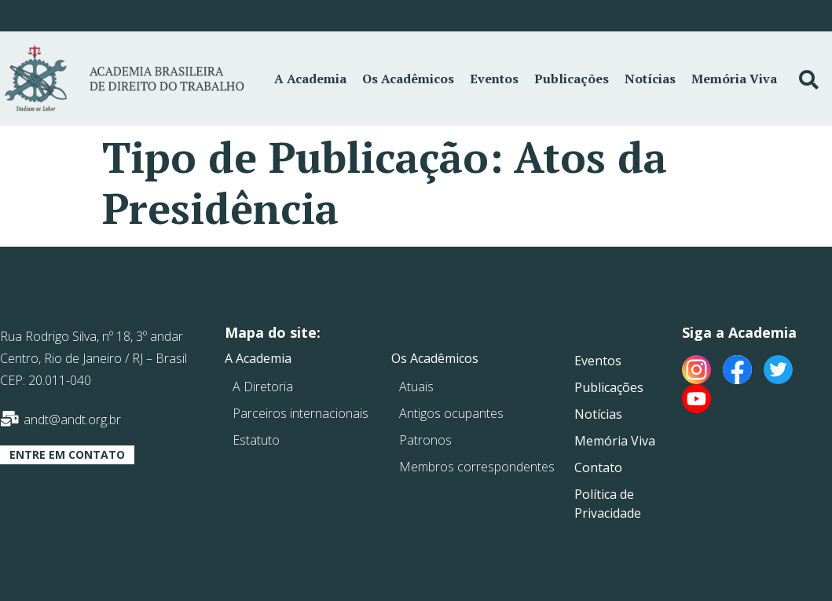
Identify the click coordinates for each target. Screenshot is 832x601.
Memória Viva (734, 78)
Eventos (494, 78)
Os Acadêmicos (408, 78)
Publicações (571, 78)
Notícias (650, 78)
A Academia (310, 78)
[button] (67, 454)
